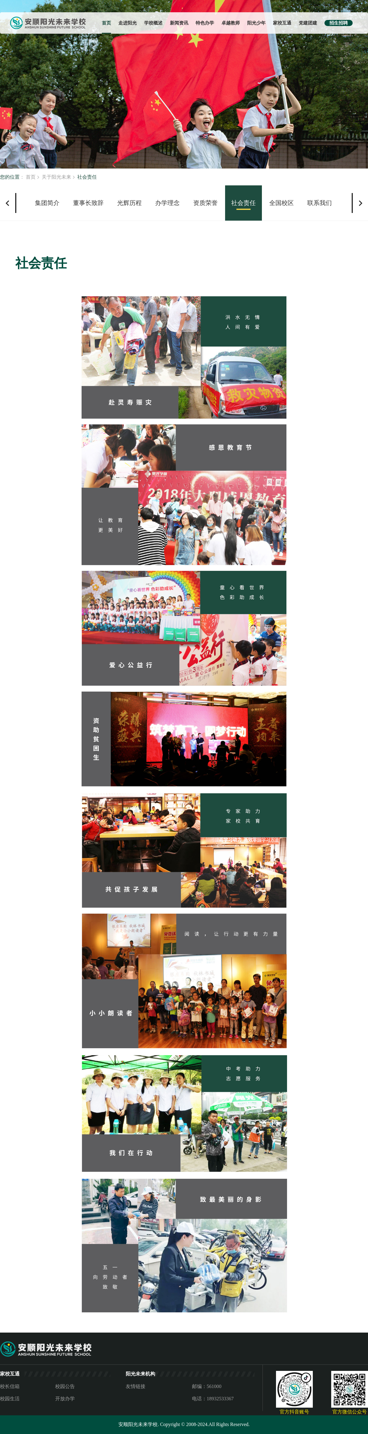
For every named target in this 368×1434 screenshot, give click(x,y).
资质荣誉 (205, 202)
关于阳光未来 (56, 177)
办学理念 (167, 202)
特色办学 (205, 23)
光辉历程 (129, 202)
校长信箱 (10, 1386)
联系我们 (319, 202)
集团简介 (47, 202)
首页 (106, 23)
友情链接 (135, 1386)
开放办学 (65, 1398)
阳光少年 (256, 23)
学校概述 (153, 23)
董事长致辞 (88, 202)
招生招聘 (338, 23)
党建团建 (308, 23)
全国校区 (281, 202)
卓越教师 (230, 23)
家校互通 (282, 23)
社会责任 (243, 202)
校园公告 (65, 1386)
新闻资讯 (179, 23)
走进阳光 (127, 23)
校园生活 (10, 1398)
